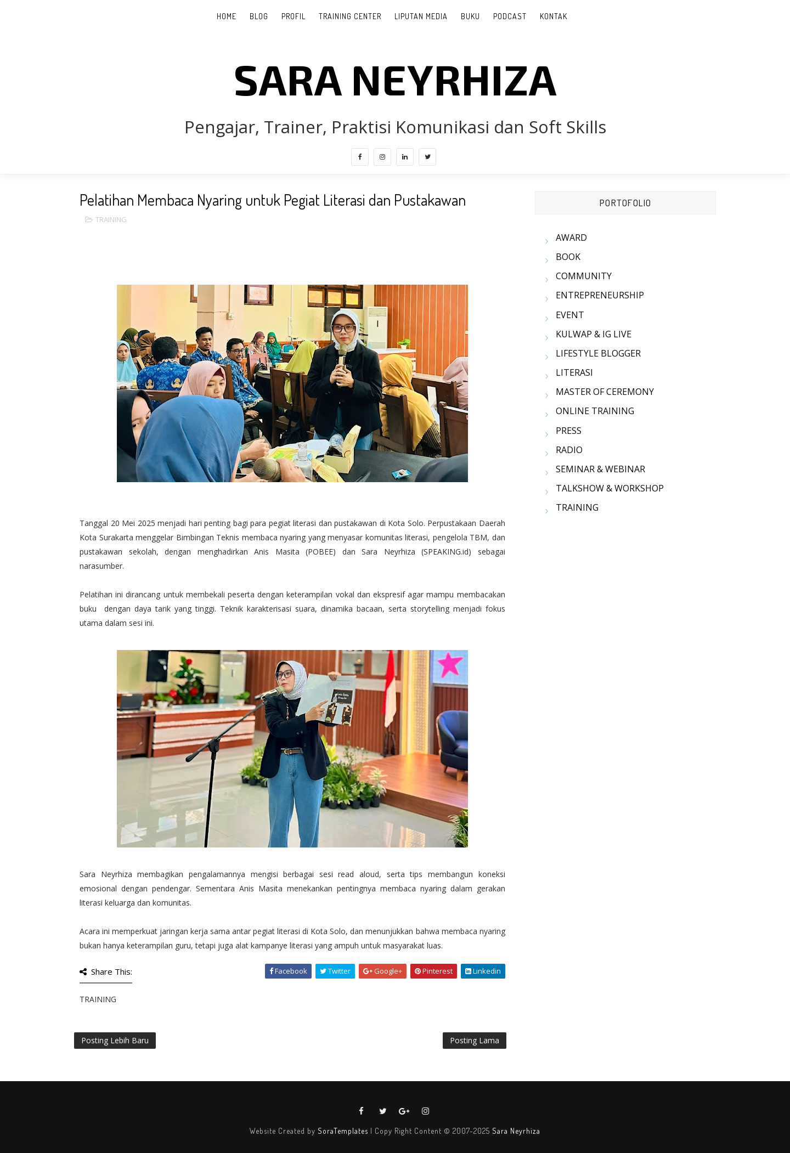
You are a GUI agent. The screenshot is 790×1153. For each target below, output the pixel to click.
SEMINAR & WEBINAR (600, 469)
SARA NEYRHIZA (395, 78)
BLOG (259, 16)
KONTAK (553, 16)
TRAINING (111, 219)
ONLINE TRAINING (595, 411)
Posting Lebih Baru (115, 1040)
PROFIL (293, 16)
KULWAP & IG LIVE (593, 334)
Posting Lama (474, 1040)
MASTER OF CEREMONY (605, 392)
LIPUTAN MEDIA (421, 16)
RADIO (569, 450)
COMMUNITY (584, 276)
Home (226, 16)
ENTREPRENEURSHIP (600, 295)
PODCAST (510, 16)
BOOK (568, 257)
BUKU (470, 16)
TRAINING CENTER (350, 16)
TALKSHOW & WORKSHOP (610, 488)
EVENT (570, 315)
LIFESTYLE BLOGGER (598, 353)
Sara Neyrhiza (516, 1130)
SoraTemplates (343, 1130)
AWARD (571, 237)
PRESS (569, 431)
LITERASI (574, 372)
